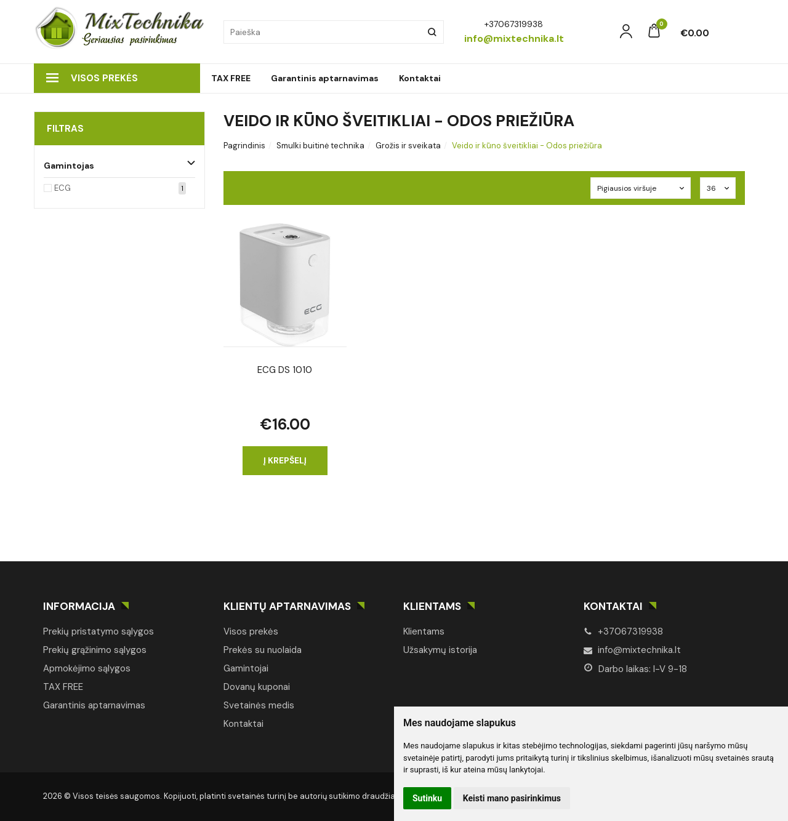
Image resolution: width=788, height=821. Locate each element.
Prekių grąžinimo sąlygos (95, 650)
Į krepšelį (285, 460)
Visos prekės (92, 78)
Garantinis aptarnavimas (325, 78)
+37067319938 (623, 631)
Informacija (79, 606)
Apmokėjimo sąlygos (87, 668)
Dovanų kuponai (256, 687)
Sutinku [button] (427, 798)
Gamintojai (245, 668)
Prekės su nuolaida (262, 650)
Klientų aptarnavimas (287, 606)
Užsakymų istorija (440, 650)
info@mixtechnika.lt (632, 650)
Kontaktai (420, 78)
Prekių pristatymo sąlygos (98, 631)
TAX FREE (231, 78)
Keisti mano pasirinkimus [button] (512, 798)
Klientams (432, 606)
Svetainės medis (258, 705)
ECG (62, 188)
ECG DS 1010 (284, 370)
